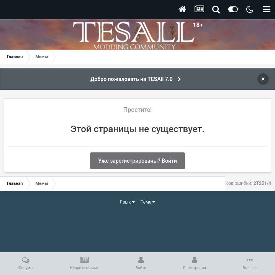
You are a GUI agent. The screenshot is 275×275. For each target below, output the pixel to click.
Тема (148, 202)
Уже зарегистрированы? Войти (137, 161)
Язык (127, 202)
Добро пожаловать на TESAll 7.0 (131, 79)
